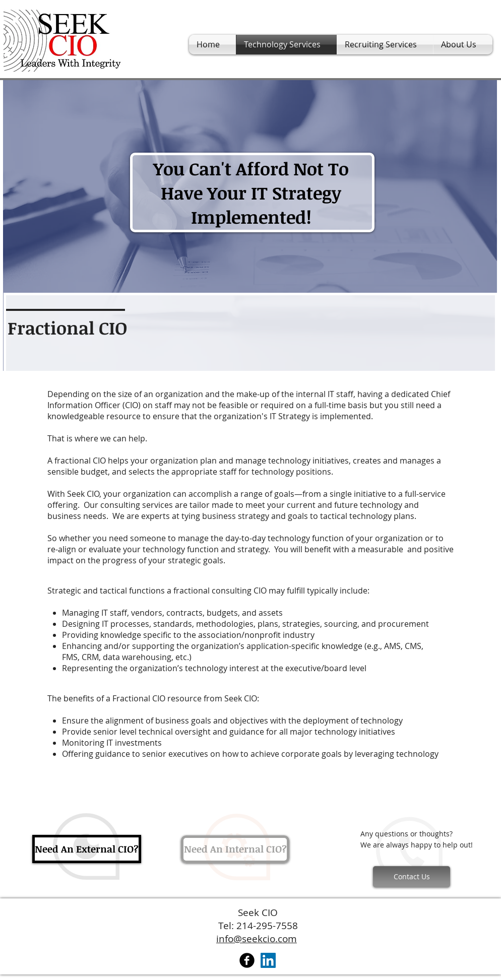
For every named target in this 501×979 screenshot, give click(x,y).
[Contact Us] (411, 876)
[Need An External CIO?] (86, 849)
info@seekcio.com (256, 938)
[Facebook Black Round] (247, 960)
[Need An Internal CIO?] (235, 849)
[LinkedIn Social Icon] (268, 960)
